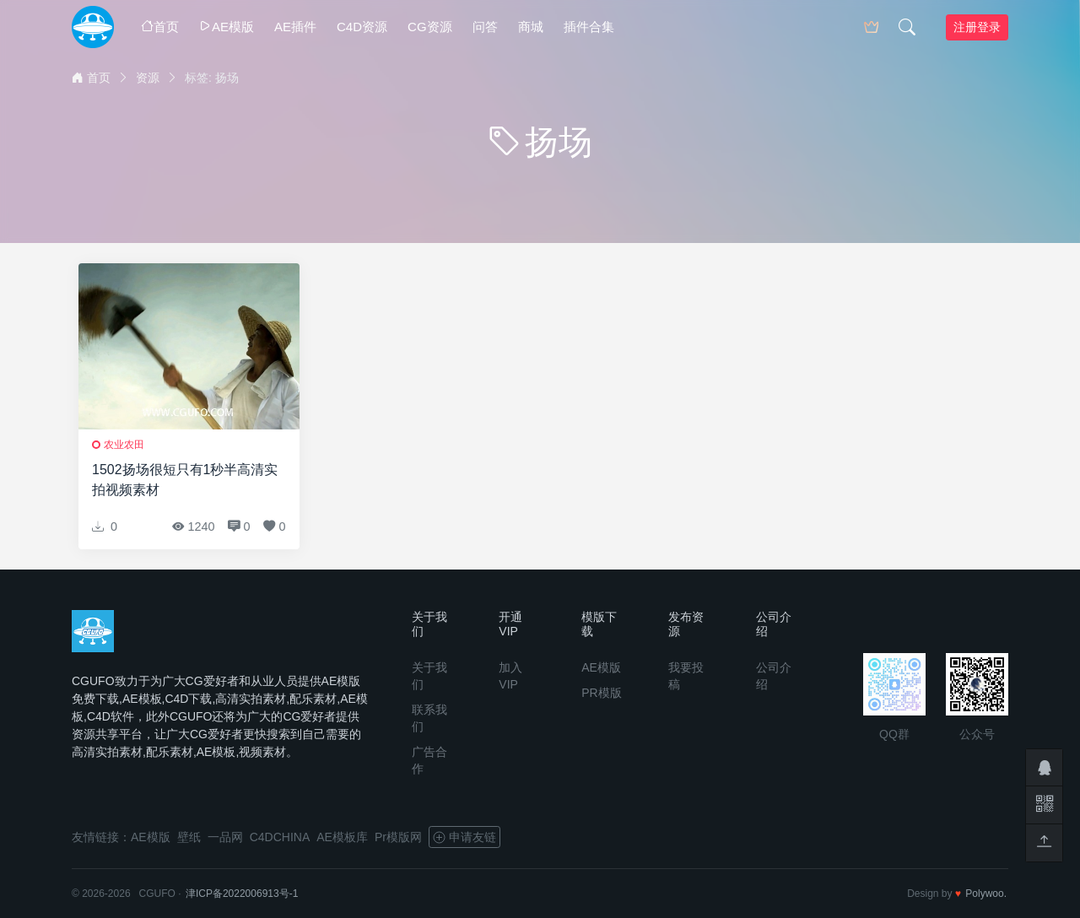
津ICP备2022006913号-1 (242, 893)
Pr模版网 (398, 837)
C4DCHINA (280, 837)
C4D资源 (362, 26)
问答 (485, 26)
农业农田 (124, 445)
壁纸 (189, 837)
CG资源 (430, 26)
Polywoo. (986, 893)
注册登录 (977, 27)
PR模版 (601, 692)
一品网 (225, 837)
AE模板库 (342, 837)
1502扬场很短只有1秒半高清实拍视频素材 (185, 479)
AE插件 (295, 26)
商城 (530, 26)
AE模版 (226, 26)
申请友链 (464, 837)
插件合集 (589, 26)
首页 (160, 26)
